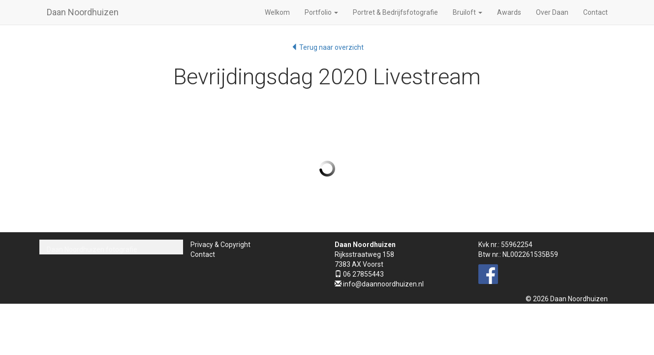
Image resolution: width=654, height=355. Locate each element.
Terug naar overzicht (327, 47)
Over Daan (552, 12)
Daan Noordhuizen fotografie (92, 249)
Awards (509, 12)
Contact (595, 12)
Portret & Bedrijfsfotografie (395, 12)
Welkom (277, 12)
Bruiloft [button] (467, 12)
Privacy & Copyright (220, 244)
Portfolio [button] (321, 12)
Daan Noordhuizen (83, 12)
